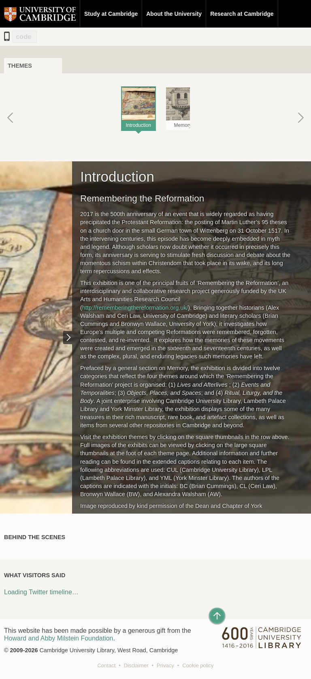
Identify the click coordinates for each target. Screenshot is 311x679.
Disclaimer (136, 665)
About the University (174, 14)
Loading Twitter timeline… (41, 592)
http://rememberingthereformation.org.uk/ (135, 307)
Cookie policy (197, 665)
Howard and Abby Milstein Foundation (58, 638)
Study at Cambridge (111, 14)
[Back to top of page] (217, 616)
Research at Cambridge (241, 14)
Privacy (165, 665)
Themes (20, 65)
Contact (106, 665)
